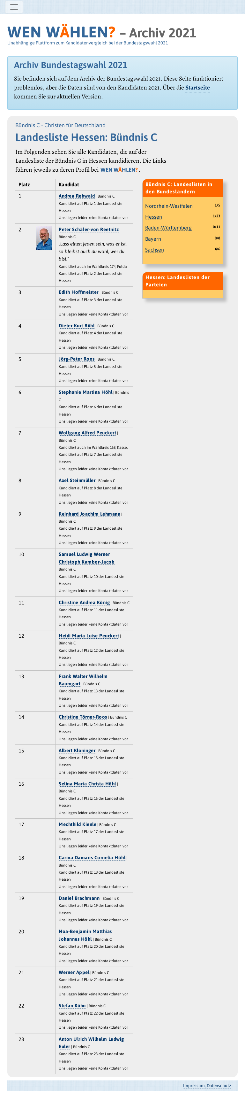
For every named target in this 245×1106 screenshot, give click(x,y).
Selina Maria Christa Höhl (87, 783)
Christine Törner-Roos (83, 717)
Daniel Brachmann (79, 898)
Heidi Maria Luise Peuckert (89, 635)
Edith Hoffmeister (79, 292)
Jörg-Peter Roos (77, 359)
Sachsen (154, 250)
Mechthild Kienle (77, 824)
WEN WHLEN (61, 32)
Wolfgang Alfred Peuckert (87, 432)
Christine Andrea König (84, 602)
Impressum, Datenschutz (207, 1085)
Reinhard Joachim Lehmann (89, 514)
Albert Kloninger (77, 750)
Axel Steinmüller (77, 480)
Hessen (153, 217)
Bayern (153, 239)
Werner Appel (74, 972)
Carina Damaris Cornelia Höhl (92, 857)
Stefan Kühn (72, 1005)
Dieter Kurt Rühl (76, 325)
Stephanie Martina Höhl (85, 392)
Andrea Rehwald (77, 196)
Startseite (197, 87)
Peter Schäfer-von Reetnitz (89, 229)
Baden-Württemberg (168, 227)
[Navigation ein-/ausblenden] (14, 7)
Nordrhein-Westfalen (169, 206)
